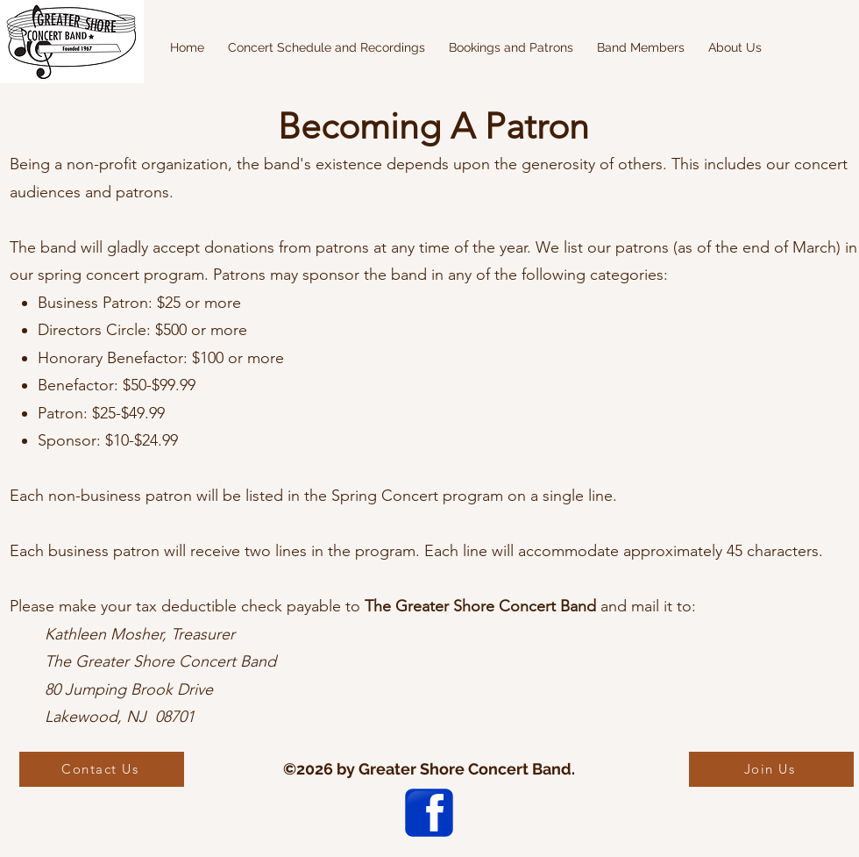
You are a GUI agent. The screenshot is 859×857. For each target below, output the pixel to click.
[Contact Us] (101, 769)
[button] (326, 47)
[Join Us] (771, 769)
